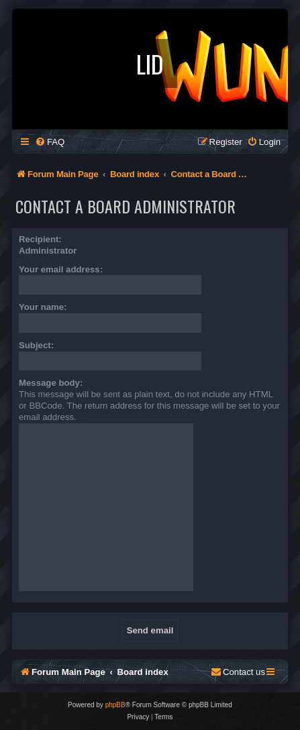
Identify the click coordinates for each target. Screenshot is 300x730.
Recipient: (40, 239)
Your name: (43, 307)
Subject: (36, 345)
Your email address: (61, 269)
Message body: (51, 383)
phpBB (115, 705)
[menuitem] (49, 142)
